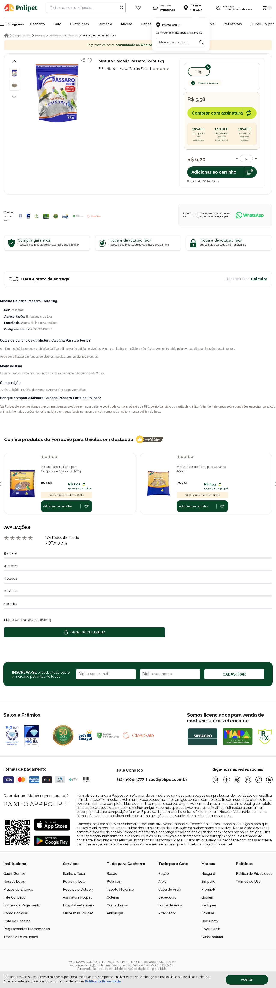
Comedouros (117, 905)
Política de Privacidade (254, 874)
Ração (112, 874)
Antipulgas (115, 913)
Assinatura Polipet (77, 897)
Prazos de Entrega (18, 889)
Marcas (126, 24)
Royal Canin (210, 929)
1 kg (199, 71)
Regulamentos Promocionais (26, 929)
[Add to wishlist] (90, 60)
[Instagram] (216, 779)
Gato (57, 24)
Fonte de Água (170, 905)
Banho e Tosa (74, 874)
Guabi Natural (212, 937)
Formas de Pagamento (21, 905)
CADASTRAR (234, 674)
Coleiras (113, 897)
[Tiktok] (258, 779)
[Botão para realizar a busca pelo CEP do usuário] (201, 42)
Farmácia (105, 24)
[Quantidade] (246, 158)
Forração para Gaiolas (99, 35)
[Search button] (122, 8)
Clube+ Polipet (262, 24)
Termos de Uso (248, 881)
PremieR (208, 889)
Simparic (208, 881)
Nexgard (208, 874)
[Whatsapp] (248, 779)
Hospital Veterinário (78, 905)
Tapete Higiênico (120, 889)
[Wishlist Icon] (138, 7)
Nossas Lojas (14, 881)
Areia (162, 881)
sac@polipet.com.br (168, 779)
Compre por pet (22, 35)
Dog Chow (209, 921)
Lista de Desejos (16, 921)
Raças (146, 24)
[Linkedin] (269, 779)
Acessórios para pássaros (63, 35)
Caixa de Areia (169, 889)
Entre (227, 9)
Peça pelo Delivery (78, 889)
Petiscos (114, 881)
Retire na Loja (74, 881)
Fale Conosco (14, 897)
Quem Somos (14, 874)
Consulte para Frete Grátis (66, 495)
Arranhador (167, 913)
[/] (246, 967)
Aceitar (247, 980)
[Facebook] (226, 779)
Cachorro (37, 24)
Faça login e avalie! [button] (84, 632)
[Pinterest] (237, 779)
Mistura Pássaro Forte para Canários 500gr (201, 469)
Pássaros (40, 35)
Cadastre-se (242, 9)
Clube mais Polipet (78, 913)
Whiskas (208, 913)
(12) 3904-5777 (130, 779)
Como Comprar (15, 913)
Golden (207, 897)
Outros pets (79, 24)
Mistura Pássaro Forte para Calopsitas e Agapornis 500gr (61, 469)
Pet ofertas (232, 24)
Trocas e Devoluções (20, 937)
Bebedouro (167, 897)
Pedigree (208, 905)
